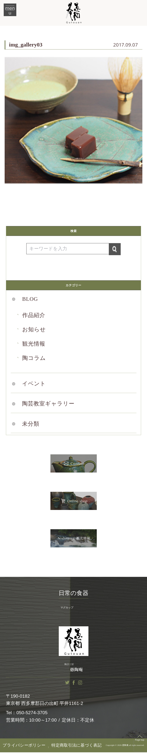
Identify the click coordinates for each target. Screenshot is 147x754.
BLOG (30, 300)
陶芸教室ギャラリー (48, 404)
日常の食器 (73, 593)
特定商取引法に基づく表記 (76, 747)
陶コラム (34, 359)
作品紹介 (33, 316)
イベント (34, 384)
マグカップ (66, 609)
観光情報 (33, 345)
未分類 (30, 424)
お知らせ (34, 330)
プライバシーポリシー (24, 747)
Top (139, 740)
